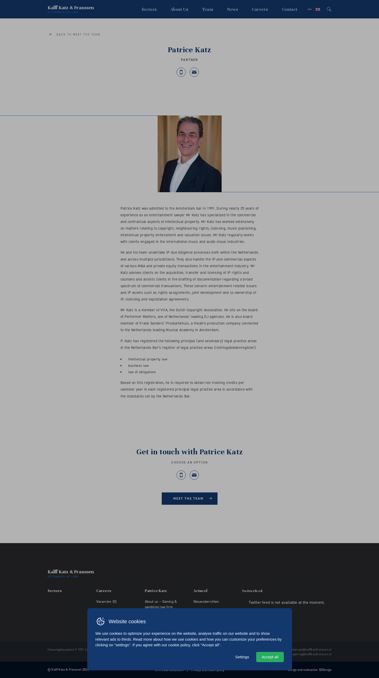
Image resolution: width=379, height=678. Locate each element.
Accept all (270, 657)
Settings (242, 657)
